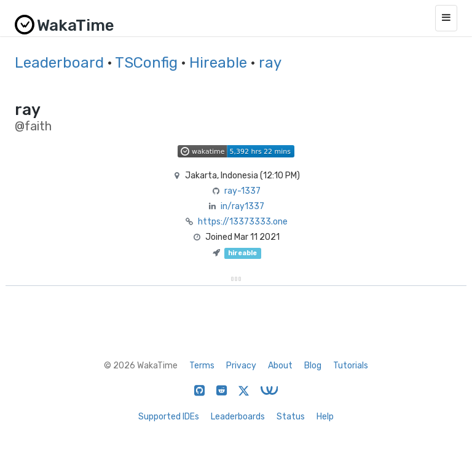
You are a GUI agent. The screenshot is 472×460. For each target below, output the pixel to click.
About (280, 365)
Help (325, 416)
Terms (201, 365)
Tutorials (350, 365)
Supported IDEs (168, 416)
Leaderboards (238, 416)
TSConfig (146, 62)
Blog (312, 365)
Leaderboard (59, 62)
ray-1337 (242, 191)
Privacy (241, 365)
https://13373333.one (243, 221)
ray (270, 62)
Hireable (218, 62)
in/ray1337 (242, 206)
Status (291, 416)
